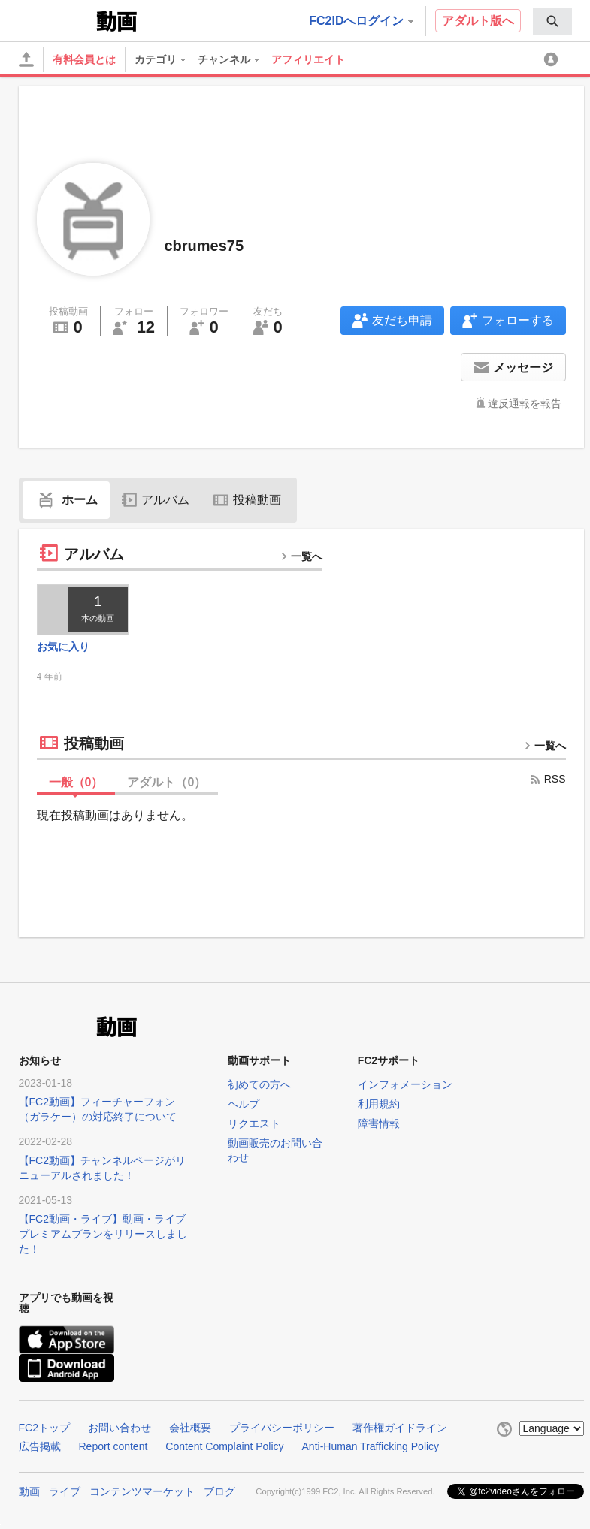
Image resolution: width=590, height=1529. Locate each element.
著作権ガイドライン (399, 1428)
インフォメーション (405, 1084)
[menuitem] (552, 21)
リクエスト (254, 1123)
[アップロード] (26, 59)
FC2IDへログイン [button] (361, 20)
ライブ (64, 1491)
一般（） (76, 782)
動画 (29, 1491)
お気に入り (63, 647)
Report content (113, 1446)
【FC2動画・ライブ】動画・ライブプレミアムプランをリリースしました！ (103, 1234)
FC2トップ (44, 1428)
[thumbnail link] (83, 610)
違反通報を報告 (524, 403)
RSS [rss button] (547, 779)
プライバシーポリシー (281, 1428)
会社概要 (190, 1428)
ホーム (66, 499)
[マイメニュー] (553, 59)
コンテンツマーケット (142, 1491)
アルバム (155, 499)
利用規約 (379, 1104)
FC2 (56, 20)
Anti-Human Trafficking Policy (371, 1446)
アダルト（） (166, 782)
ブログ (219, 1491)
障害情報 (379, 1123)
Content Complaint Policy (224, 1446)
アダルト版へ (478, 20)
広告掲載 (40, 1446)
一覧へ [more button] (301, 556)
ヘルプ (243, 1104)
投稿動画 (247, 499)
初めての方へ (259, 1084)
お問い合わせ (119, 1428)
